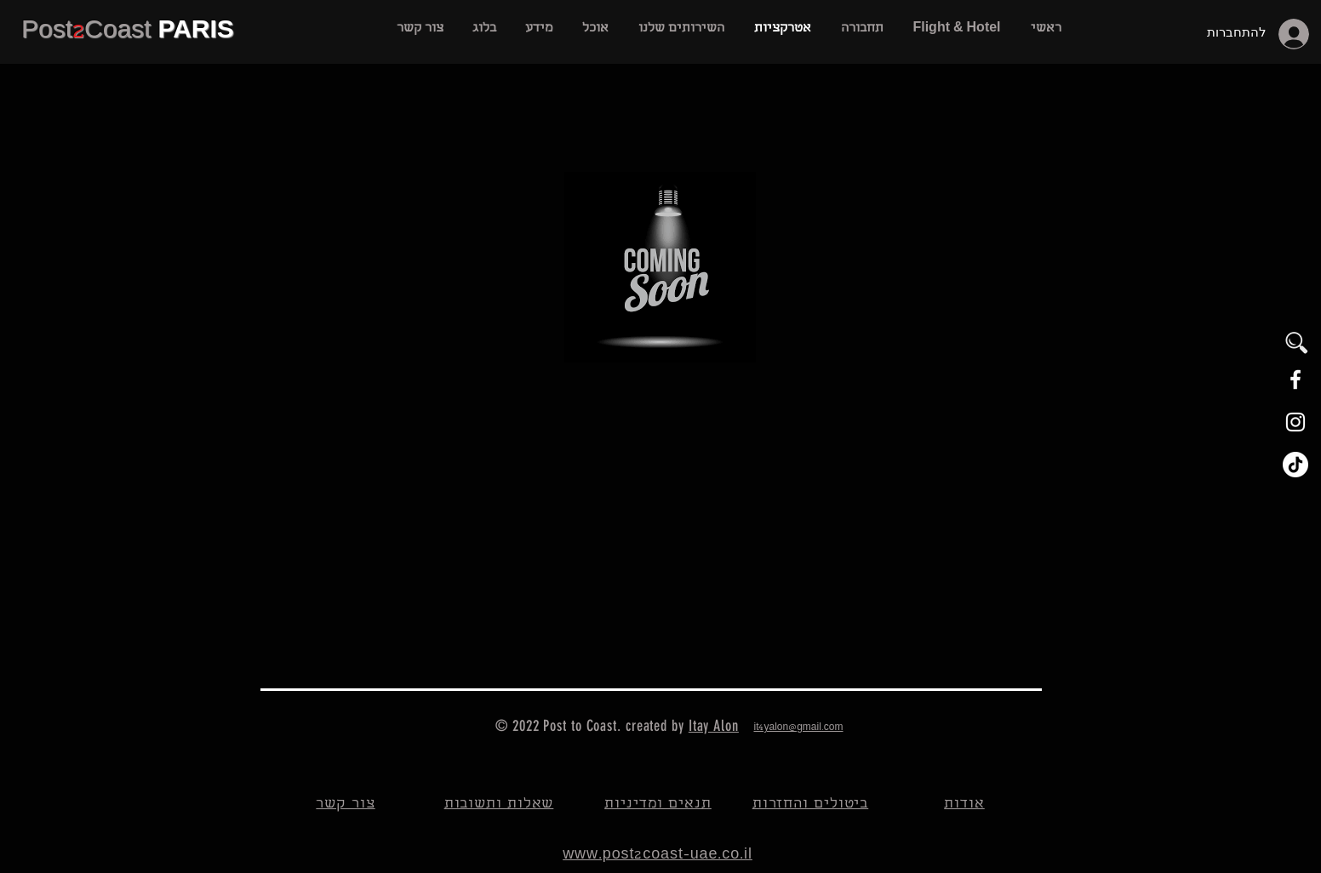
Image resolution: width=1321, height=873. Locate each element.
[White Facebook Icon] (1295, 379)
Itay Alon (714, 725)
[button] (681, 29)
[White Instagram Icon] (1295, 422)
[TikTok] (1295, 464)
